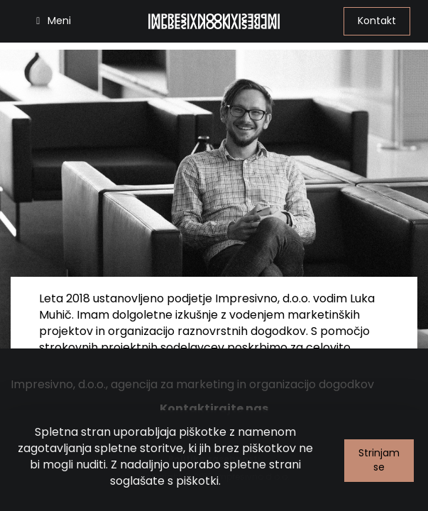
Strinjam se (379, 460)
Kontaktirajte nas (214, 408)
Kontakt (377, 20)
